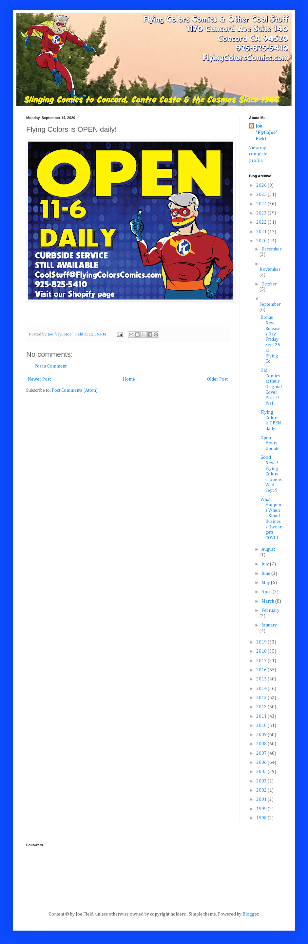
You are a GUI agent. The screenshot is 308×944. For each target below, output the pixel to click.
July (265, 564)
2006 (262, 762)
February (270, 610)
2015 (262, 679)
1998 (262, 818)
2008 (262, 744)
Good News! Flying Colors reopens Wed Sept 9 (271, 474)
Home (129, 379)
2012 (262, 707)
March (268, 601)
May (266, 582)
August (268, 549)
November (270, 269)
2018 (262, 651)
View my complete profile (258, 154)
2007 (262, 753)
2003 (262, 781)
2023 (262, 213)
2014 (262, 688)
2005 (262, 771)
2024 (262, 204)
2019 (262, 642)
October (269, 284)
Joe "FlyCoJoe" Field (267, 132)
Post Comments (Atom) (75, 390)
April (267, 592)
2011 (262, 716)
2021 (262, 232)
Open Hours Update (269, 443)
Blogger (250, 914)
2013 (262, 697)
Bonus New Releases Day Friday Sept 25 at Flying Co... (270, 339)
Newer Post (39, 379)
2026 (262, 185)
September (270, 304)
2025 (262, 194)
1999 (262, 809)
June (266, 573)
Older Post (217, 379)
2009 (262, 734)
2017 (262, 661)
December (271, 249)
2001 (262, 799)
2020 (262, 241)
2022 (262, 222)
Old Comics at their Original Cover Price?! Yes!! (271, 387)
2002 (262, 790)
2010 (262, 725)
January (269, 625)
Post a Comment (50, 366)
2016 (262, 670)
